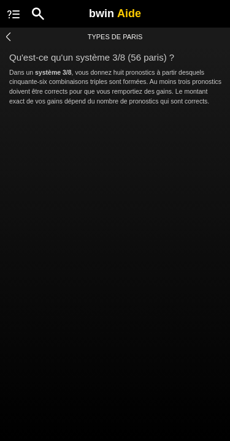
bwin (115, 13)
